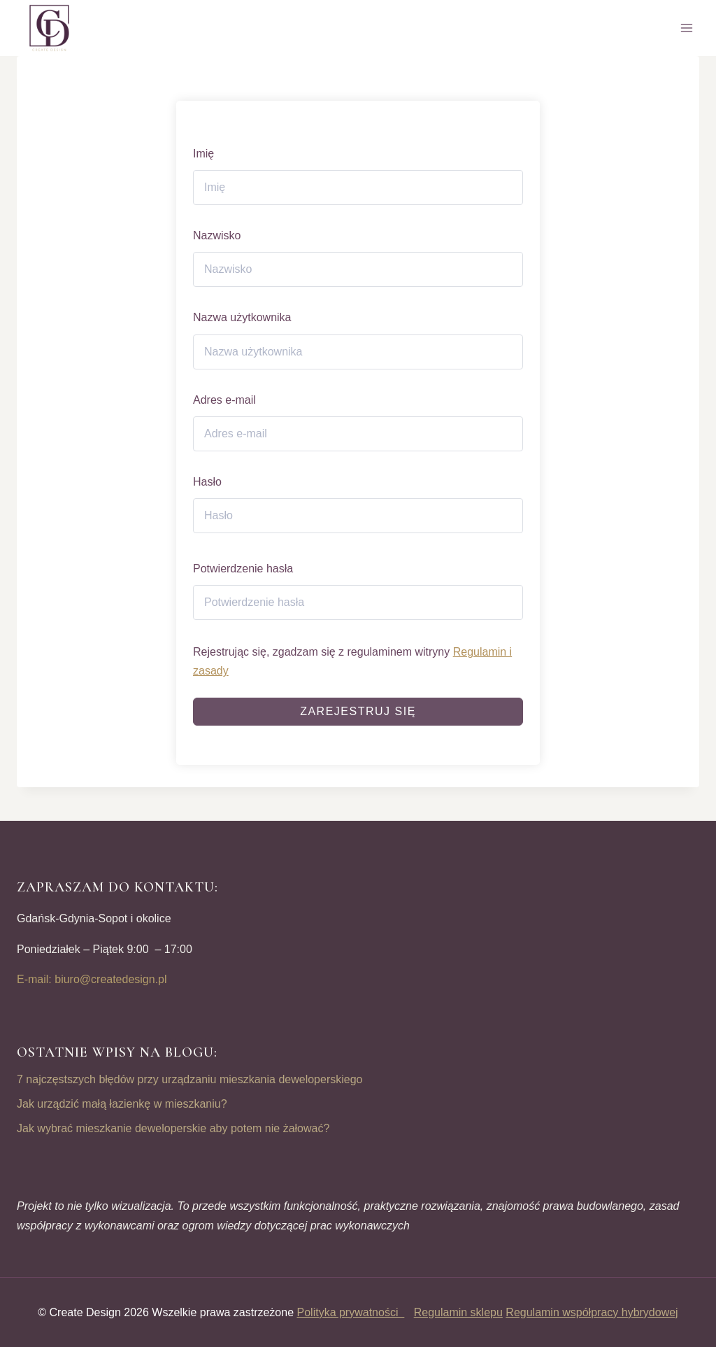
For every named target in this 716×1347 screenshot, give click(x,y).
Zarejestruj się (358, 711)
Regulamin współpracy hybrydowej (592, 1312)
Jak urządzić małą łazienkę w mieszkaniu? (122, 1104)
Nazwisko (217, 235)
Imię (203, 154)
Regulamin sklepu (458, 1312)
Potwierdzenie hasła (243, 568)
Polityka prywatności (351, 1312)
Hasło (207, 482)
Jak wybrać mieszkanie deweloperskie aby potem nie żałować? (173, 1128)
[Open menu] (686, 27)
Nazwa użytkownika (242, 317)
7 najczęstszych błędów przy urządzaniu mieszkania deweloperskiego (189, 1079)
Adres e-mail (224, 400)
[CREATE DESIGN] (50, 28)
